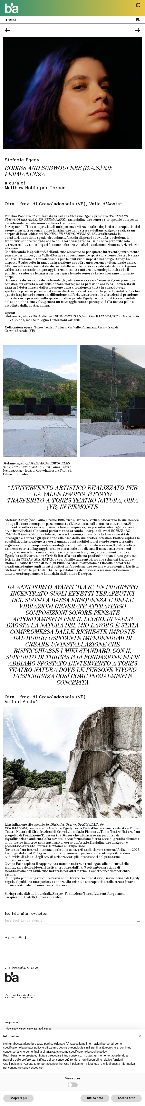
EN (138, 19)
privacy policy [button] (33, 1047)
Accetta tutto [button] (126, 1098)
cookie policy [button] (98, 1051)
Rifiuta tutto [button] (95, 1098)
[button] (139, 1036)
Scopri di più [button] (18, 1098)
